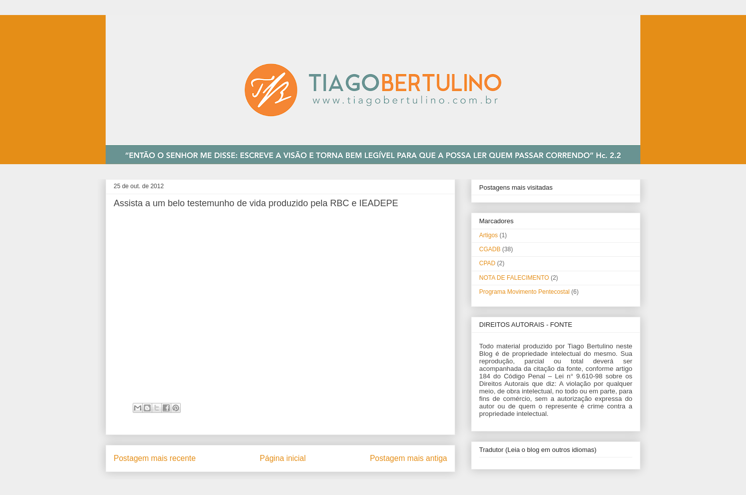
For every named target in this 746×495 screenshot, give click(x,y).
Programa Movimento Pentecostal (524, 291)
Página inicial (283, 458)
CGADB (490, 249)
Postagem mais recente (155, 458)
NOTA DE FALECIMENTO (514, 277)
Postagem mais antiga (408, 458)
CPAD (487, 263)
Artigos (488, 235)
